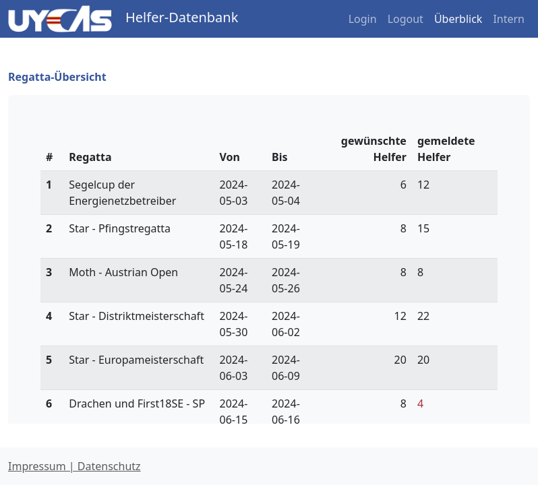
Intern (509, 18)
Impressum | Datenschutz (74, 466)
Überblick (458, 18)
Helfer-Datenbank (181, 17)
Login (363, 18)
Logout (405, 18)
